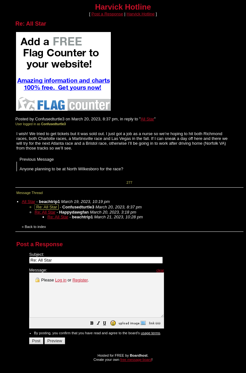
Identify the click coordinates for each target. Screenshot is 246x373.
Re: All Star (45, 212)
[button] (108, 332)
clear (176, 270)
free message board (136, 368)
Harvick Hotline (140, 14)
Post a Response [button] (107, 14)
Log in (60, 280)
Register (80, 280)
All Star (147, 119)
